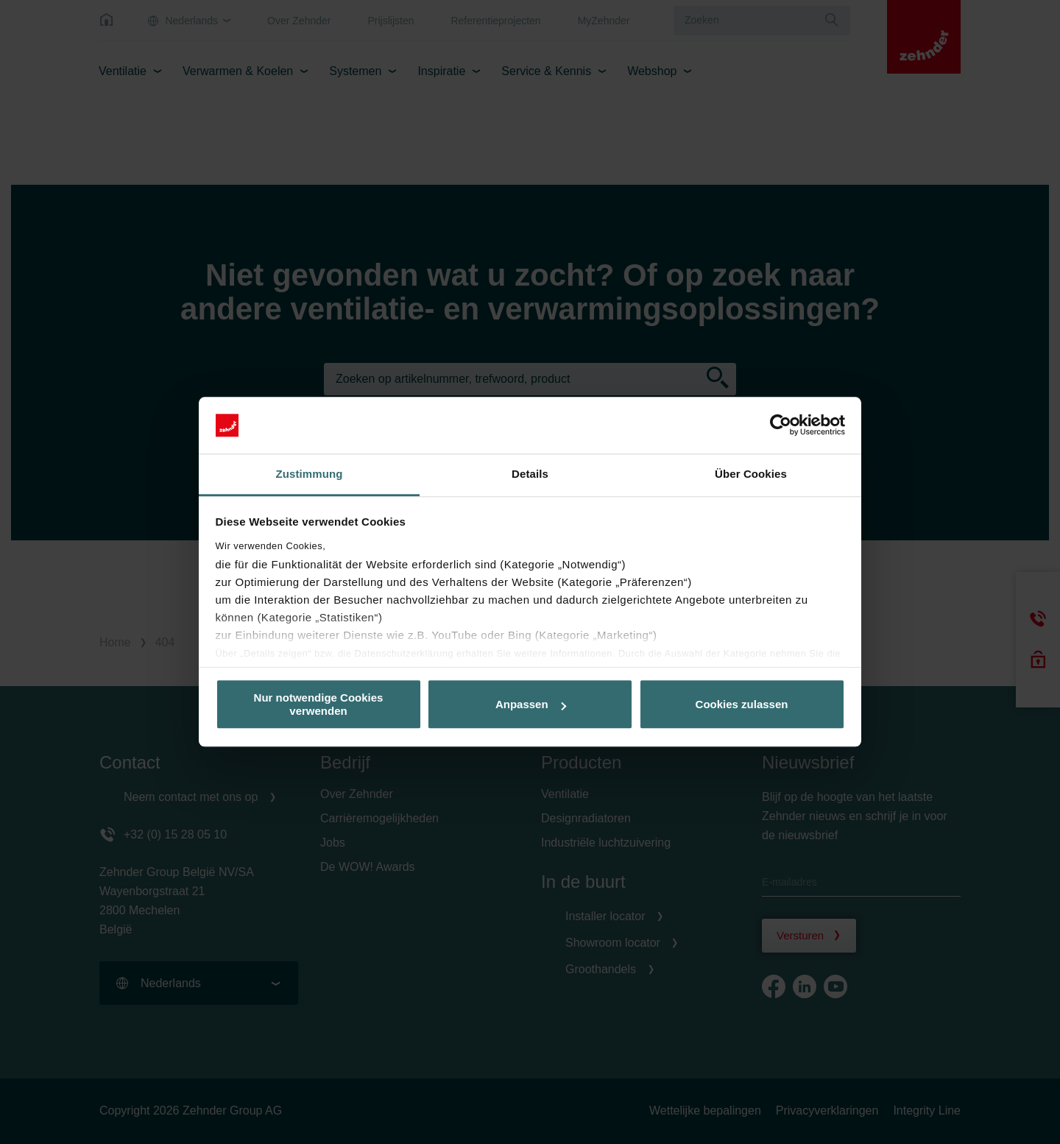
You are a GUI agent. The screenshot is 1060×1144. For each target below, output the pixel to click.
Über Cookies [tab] (751, 473)
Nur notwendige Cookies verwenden (319, 704)
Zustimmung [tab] (309, 473)
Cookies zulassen (742, 704)
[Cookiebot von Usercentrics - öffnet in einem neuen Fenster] (780, 425)
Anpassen (530, 704)
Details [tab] (530, 473)
